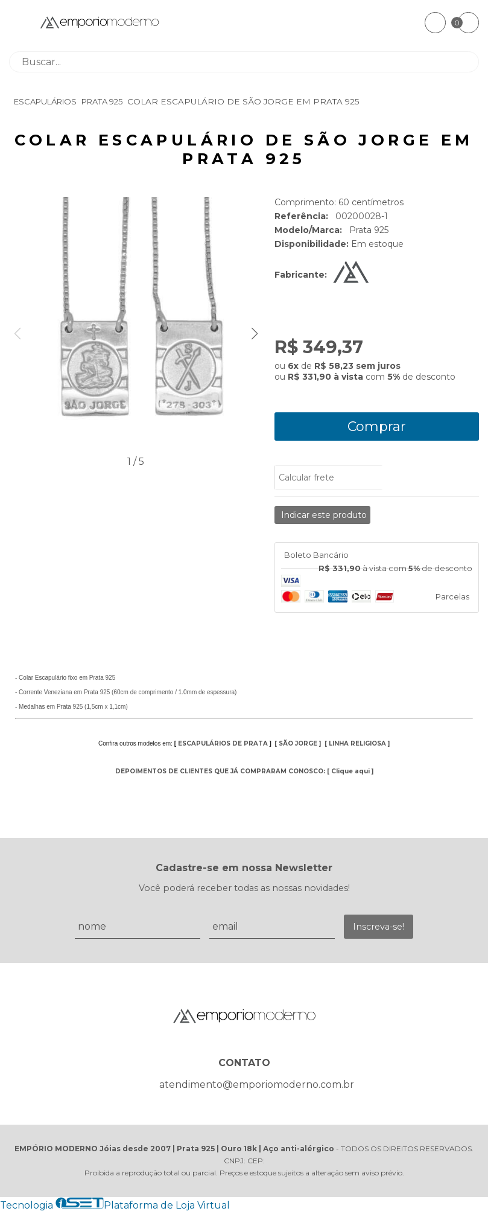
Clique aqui (350, 771)
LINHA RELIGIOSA (357, 743)
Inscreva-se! (378, 926)
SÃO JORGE (298, 743)
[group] (135, 325)
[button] (254, 334)
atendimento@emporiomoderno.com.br (256, 1084)
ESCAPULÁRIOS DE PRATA (223, 743)
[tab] (376, 555)
